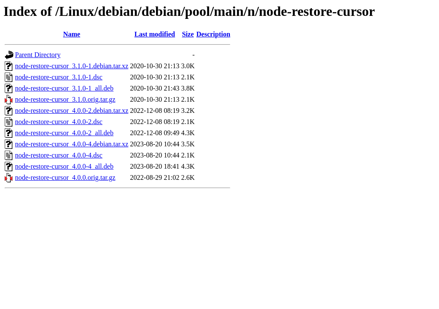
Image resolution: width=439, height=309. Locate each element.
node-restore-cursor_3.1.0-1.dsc (58, 77)
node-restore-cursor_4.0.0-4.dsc (58, 155)
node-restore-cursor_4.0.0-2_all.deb (64, 132)
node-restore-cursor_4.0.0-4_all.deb (64, 166)
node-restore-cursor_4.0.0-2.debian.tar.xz (71, 110)
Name (71, 34)
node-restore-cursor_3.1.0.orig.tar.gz (65, 99)
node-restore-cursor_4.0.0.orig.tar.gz (65, 177)
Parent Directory (37, 54)
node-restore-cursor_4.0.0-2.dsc (58, 121)
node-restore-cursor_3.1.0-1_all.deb (64, 88)
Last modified (155, 34)
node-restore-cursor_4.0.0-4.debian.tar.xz (71, 144)
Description (213, 34)
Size (188, 34)
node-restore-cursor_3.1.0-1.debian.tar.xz (71, 66)
